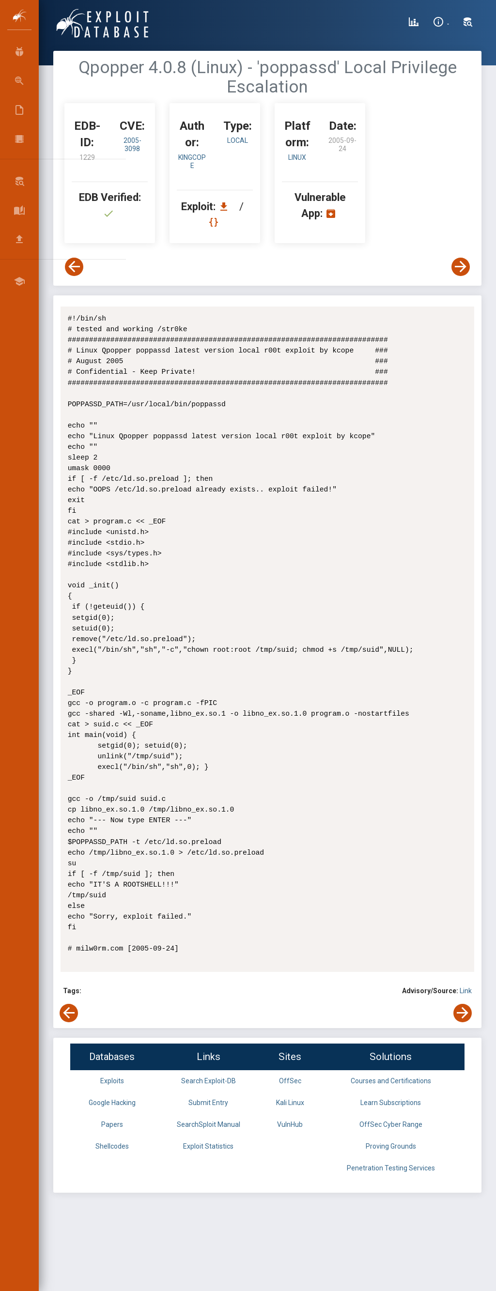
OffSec (290, 1081)
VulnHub (290, 1124)
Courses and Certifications (391, 1081)
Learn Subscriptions (390, 1103)
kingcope (192, 161)
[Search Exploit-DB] (468, 23)
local (237, 140)
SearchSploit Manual (208, 1124)
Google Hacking (112, 1103)
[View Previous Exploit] (74, 267)
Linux (297, 157)
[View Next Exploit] (460, 267)
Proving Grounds (391, 1146)
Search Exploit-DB (208, 1081)
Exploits (112, 1081)
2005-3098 (132, 145)
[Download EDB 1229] (226, 206)
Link (466, 991)
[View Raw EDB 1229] (215, 222)
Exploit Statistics (208, 1146)
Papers (112, 1124)
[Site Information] (441, 23)
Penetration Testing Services (391, 1168)
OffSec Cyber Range (390, 1124)
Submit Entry (208, 1103)
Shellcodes (112, 1146)
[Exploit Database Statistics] (413, 23)
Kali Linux (290, 1103)
